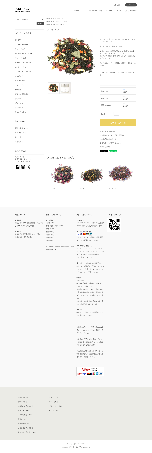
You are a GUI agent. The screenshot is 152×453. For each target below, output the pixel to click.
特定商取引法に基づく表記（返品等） (112, 135)
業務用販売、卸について (23, 159)
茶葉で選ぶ (56, 24)
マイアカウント (117, 5)
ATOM (55, 410)
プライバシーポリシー (56, 406)
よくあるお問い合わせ (22, 161)
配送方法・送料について (26, 410)
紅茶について (19, 157)
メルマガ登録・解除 (25, 415)
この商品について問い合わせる (110, 143)
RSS (50, 410)
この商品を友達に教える (108, 139)
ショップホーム (23, 397)
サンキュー (112, 188)
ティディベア (84, 188)
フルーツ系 (64, 21)
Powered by (76, 447)
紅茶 (62, 24)
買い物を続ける (105, 147)
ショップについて (114, 10)
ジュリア (54, 188)
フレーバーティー (58, 18)
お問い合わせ (131, 10)
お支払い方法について (25, 406)
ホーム (77, 10)
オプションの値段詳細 (107, 131)
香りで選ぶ (56, 21)
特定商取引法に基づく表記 (27, 432)
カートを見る (53, 402)
